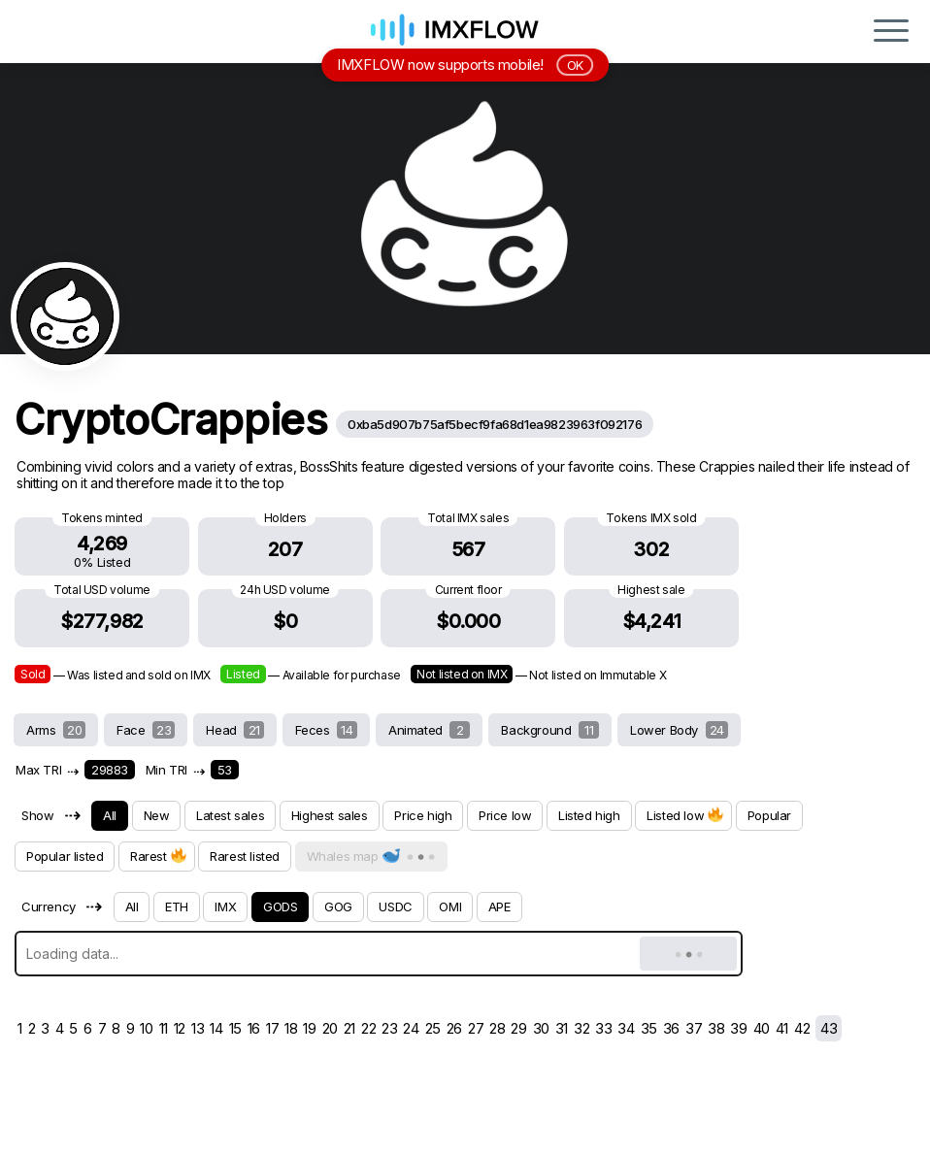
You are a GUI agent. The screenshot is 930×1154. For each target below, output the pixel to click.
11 (163, 1028)
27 (475, 1028)
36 (671, 1028)
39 (738, 1028)
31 (561, 1028)
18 (290, 1028)
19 (309, 1028)
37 (693, 1028)
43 (828, 1028)
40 (761, 1028)
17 (272, 1028)
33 (603, 1028)
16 (254, 1028)
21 (349, 1028)
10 (146, 1028)
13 (197, 1028)
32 (581, 1028)
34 (625, 1028)
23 (389, 1028)
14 (216, 1028)
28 (497, 1028)
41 (782, 1028)
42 (802, 1028)
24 (410, 1028)
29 (518, 1028)
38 (716, 1028)
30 (541, 1028)
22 (368, 1028)
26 (454, 1028)
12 (179, 1028)
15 (235, 1028)
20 (330, 1028)
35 (649, 1028)
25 (433, 1028)
